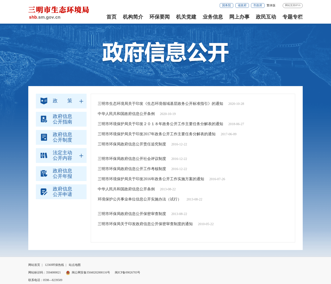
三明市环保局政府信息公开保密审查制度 (132, 214)
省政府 (242, 5)
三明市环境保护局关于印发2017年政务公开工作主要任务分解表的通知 (157, 134)
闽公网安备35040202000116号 (88, 272)
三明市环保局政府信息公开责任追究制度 (132, 144)
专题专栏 (292, 17)
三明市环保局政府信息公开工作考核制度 (132, 169)
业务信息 (213, 17)
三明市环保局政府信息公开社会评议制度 (132, 159)
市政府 (257, 5)
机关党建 (186, 17)
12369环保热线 (54, 264)
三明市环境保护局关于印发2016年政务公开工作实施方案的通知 (151, 179)
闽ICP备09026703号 (127, 272)
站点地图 (75, 264)
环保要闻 (159, 17)
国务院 (226, 5)
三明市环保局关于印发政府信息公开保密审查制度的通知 (145, 224)
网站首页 (34, 264)
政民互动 (266, 17)
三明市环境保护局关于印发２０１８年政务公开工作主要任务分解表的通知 (160, 124)
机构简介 (133, 17)
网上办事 (239, 17)
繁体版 (271, 5)
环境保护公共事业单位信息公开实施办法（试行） (139, 199)
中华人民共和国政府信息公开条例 (126, 114)
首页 (111, 17)
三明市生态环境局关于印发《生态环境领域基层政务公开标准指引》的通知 (160, 103)
